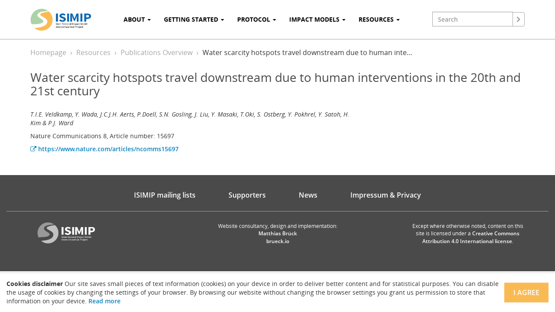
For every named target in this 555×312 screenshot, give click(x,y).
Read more (104, 301)
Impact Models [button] (317, 19)
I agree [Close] (526, 292)
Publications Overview (157, 52)
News (308, 195)
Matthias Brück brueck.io (277, 237)
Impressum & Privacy (385, 195)
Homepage (48, 52)
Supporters (247, 195)
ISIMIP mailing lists (165, 195)
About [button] (137, 19)
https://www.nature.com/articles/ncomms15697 (104, 149)
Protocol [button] (256, 19)
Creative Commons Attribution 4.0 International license (471, 237)
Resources (93, 52)
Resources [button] (379, 19)
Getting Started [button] (194, 19)
